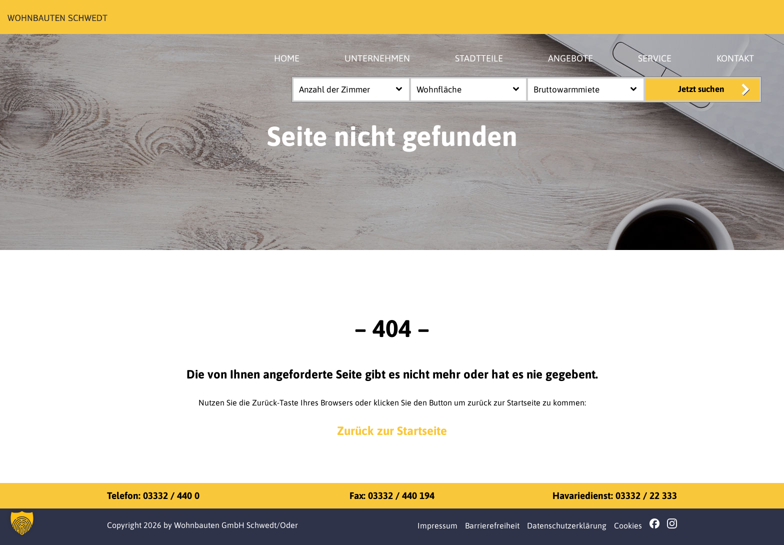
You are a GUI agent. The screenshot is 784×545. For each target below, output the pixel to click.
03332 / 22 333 (646, 495)
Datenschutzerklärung (566, 525)
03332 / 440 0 (171, 495)
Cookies (628, 525)
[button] (22, 523)
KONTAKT (735, 58)
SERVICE (655, 58)
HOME (287, 58)
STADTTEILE (479, 58)
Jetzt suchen (701, 89)
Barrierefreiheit (492, 525)
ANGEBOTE (570, 58)
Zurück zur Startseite (392, 431)
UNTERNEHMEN (377, 58)
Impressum (438, 525)
